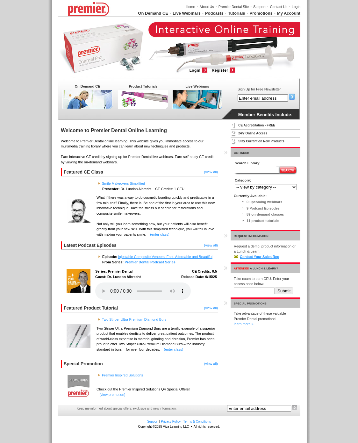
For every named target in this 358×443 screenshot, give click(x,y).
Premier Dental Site (233, 7)
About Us (207, 7)
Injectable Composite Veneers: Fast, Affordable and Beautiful (165, 257)
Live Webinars (187, 13)
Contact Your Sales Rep (256, 257)
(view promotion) (112, 395)
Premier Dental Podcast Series (150, 262)
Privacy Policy (171, 421)
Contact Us (278, 7)
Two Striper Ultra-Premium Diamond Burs (134, 319)
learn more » (244, 324)
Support (259, 7)
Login (296, 7)
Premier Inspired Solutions (122, 375)
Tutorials (236, 13)
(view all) (211, 172)
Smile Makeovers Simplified (123, 183)
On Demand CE (153, 13)
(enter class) (159, 234)
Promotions (261, 13)
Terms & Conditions (197, 421)
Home (190, 7)
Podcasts (214, 13)
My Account (288, 13)
